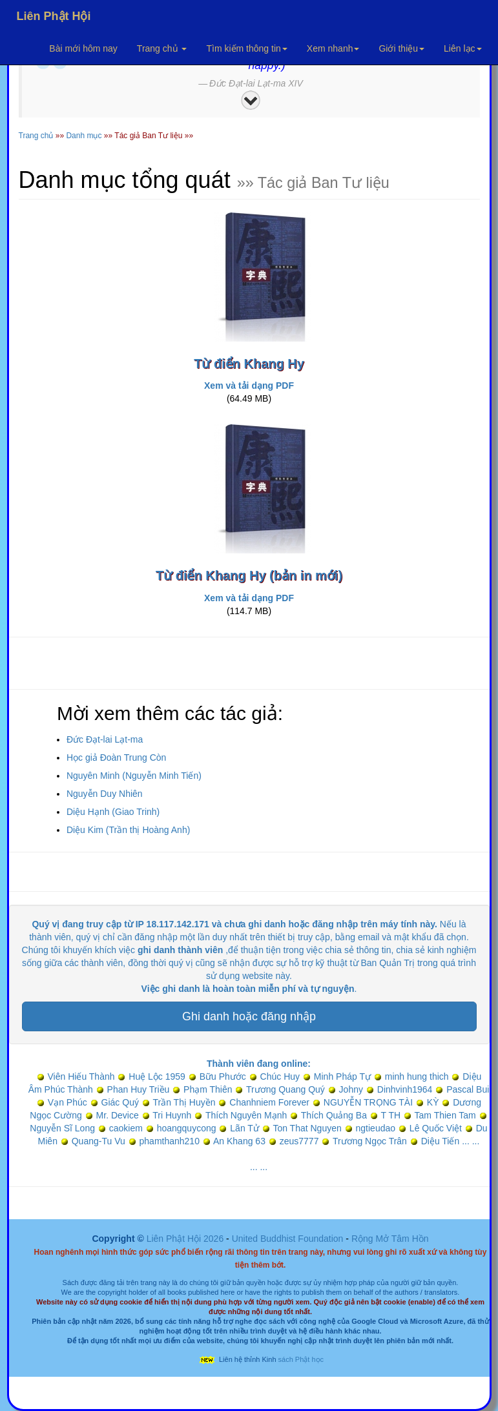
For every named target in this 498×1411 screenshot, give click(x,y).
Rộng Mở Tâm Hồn (390, 1238)
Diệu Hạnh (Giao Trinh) (113, 812)
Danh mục (83, 135)
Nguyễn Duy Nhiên (105, 793)
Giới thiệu (401, 48)
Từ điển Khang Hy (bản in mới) (249, 575)
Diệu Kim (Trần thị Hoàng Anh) (128, 830)
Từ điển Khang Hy (249, 363)
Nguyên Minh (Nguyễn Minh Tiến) (134, 775)
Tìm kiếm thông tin (246, 48)
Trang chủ (162, 48)
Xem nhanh (333, 48)
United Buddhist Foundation (288, 1238)
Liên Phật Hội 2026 (186, 1238)
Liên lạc (462, 48)
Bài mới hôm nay (83, 48)
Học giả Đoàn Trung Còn (117, 757)
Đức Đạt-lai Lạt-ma (105, 739)
